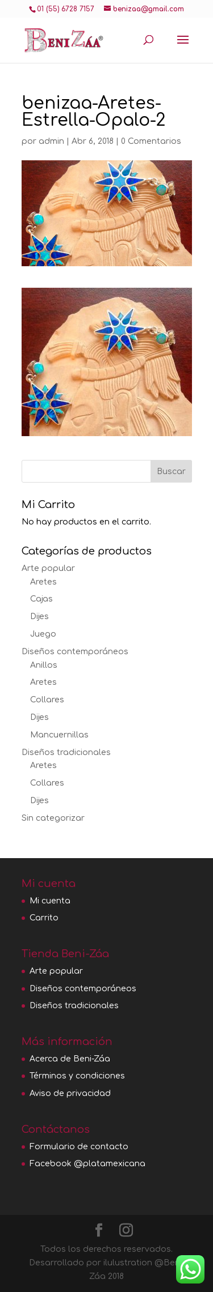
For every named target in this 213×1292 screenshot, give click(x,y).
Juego (43, 634)
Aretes (43, 582)
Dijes (39, 616)
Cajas (41, 599)
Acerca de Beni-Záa (70, 1059)
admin (51, 141)
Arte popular (48, 568)
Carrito (44, 918)
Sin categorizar (53, 818)
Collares (47, 700)
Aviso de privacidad (70, 1093)
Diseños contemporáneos (75, 651)
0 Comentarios (151, 141)
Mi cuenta (50, 901)
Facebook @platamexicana (87, 1163)
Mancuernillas (59, 735)
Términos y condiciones (77, 1076)
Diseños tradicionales (66, 752)
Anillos (43, 665)
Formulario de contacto (79, 1146)
